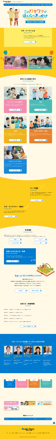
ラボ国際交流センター (8, 418)
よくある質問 (39, 433)
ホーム (6, 4)
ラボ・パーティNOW (28, 418)
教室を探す (42, 4)
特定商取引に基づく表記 (45, 433)
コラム (10, 433)
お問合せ (13, 433)
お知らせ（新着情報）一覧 (28, 326)
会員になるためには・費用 (36, 4)
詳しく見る (15, 109)
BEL (23, 418)
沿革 (27, 433)
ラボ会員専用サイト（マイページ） (38, 418)
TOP (7, 433)
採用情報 (16, 433)
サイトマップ (34, 433)
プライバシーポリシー (22, 433)
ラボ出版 (20, 418)
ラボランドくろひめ (15, 418)
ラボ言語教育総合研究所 (47, 418)
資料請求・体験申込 (48, 4)
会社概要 (29, 433)
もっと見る (30, 41)
